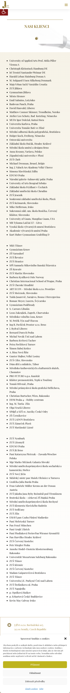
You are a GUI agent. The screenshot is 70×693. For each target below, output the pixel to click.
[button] (65, 638)
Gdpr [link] (41, 688)
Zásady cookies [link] (31, 688)
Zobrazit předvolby (35, 681)
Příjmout (35, 664)
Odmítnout (35, 672)
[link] (4, 12)
